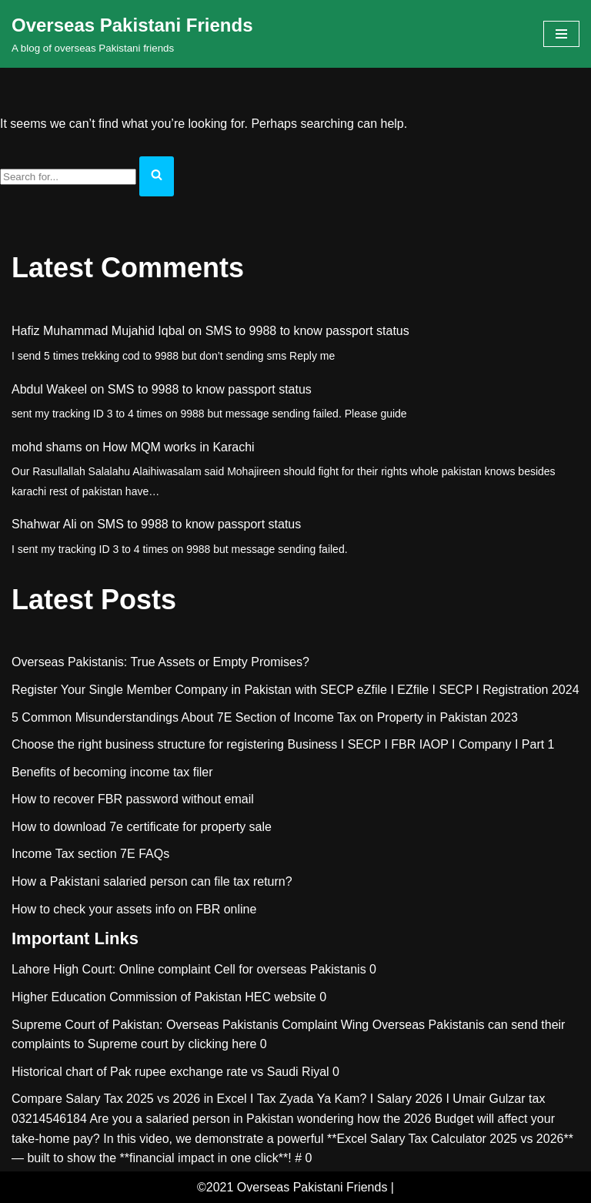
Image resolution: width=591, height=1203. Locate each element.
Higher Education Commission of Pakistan (127, 997)
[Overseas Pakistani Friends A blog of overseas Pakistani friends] (132, 34)
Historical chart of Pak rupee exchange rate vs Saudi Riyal (170, 1071)
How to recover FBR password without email (133, 799)
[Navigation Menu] (561, 34)
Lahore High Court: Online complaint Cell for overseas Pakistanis (189, 969)
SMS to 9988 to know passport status (307, 330)
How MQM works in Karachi (178, 447)
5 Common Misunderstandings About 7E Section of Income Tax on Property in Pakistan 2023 (265, 717)
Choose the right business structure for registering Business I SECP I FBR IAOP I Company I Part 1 (283, 744)
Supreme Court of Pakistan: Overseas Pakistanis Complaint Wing (190, 1024)
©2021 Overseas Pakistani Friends (292, 1187)
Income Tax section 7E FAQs (90, 853)
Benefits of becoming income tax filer (112, 772)
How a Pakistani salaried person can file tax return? (152, 881)
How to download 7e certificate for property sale (142, 826)
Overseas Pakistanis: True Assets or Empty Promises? (160, 662)
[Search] (68, 177)
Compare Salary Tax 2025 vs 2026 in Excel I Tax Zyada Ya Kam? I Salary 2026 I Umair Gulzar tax (278, 1098)
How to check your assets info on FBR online (134, 909)
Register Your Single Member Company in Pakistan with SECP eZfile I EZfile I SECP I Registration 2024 (295, 689)
